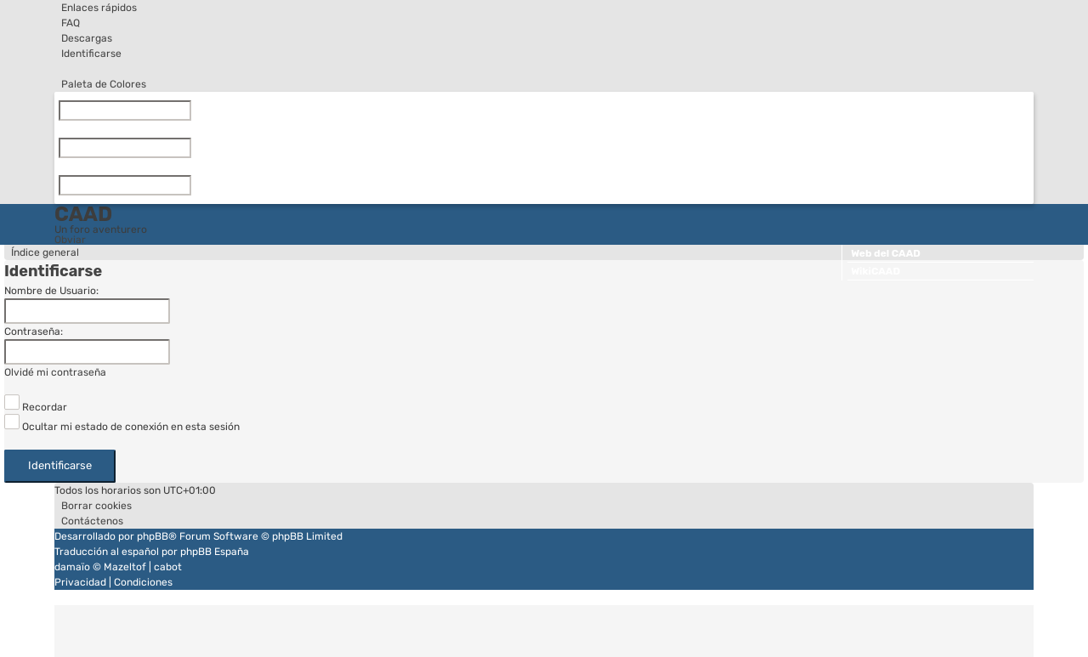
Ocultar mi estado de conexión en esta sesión (122, 427)
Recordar (35, 407)
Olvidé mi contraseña (55, 372)
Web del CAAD (886, 253)
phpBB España (214, 552)
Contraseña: (33, 331)
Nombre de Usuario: (51, 291)
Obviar (70, 240)
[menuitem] (67, 23)
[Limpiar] (194, 110)
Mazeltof (125, 567)
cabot (168, 567)
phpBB (152, 536)
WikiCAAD (875, 271)
